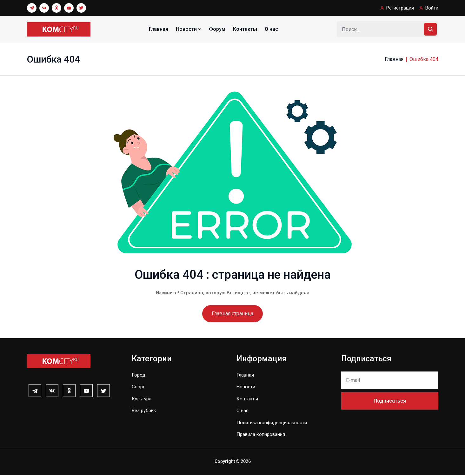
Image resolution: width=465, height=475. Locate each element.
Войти (431, 8)
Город (138, 375)
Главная (158, 29)
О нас (271, 29)
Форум (217, 29)
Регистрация (400, 8)
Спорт (138, 387)
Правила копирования (260, 434)
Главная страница (232, 314)
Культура (141, 399)
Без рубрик (144, 410)
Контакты (245, 29)
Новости (189, 29)
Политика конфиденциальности (271, 422)
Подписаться (390, 401)
